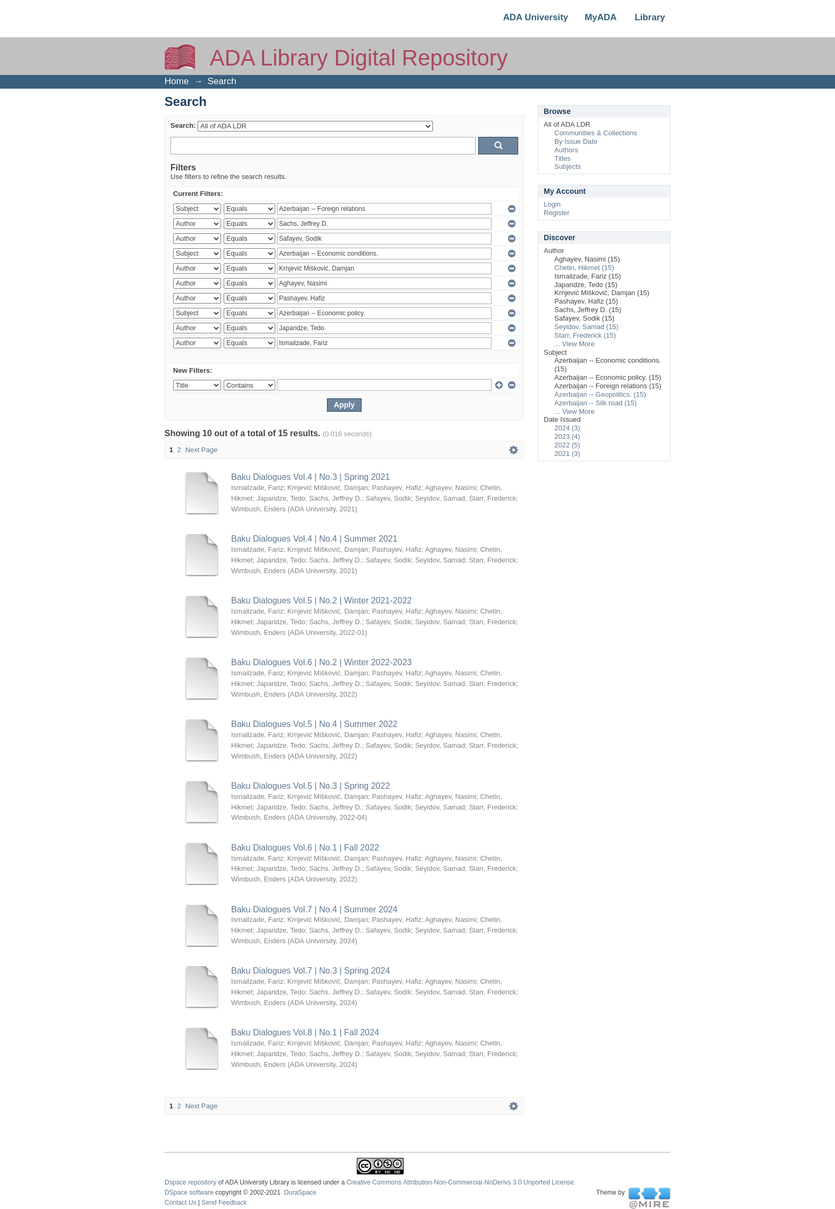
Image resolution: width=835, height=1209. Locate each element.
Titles (562, 158)
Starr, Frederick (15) (585, 335)
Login (552, 204)
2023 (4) (567, 436)
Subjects (567, 166)
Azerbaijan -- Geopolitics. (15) (600, 394)
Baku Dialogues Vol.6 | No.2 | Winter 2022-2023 (321, 662)
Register (556, 213)
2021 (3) (567, 454)
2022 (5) (567, 445)
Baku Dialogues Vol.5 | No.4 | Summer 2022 (314, 724)
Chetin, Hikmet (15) (584, 268)
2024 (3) (567, 428)
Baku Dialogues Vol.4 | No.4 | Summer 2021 (314, 538)
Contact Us (181, 1202)
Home (177, 81)
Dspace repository (190, 1182)
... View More (574, 344)
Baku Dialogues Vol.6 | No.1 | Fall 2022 (305, 847)
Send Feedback (224, 1202)
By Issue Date (575, 141)
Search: (183, 125)
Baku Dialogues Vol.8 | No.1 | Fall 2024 (305, 1032)
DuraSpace (300, 1192)
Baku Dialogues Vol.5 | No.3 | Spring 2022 (310, 785)
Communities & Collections (595, 133)
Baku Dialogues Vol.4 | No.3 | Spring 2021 (310, 476)
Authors (566, 150)
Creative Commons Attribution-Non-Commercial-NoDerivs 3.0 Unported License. (461, 1182)
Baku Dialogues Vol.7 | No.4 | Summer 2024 (314, 909)
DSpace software (189, 1192)
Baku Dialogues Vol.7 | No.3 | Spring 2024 (310, 970)
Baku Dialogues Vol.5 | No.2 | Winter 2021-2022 (321, 600)
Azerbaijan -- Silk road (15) (595, 403)
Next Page (201, 450)
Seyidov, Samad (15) (586, 327)
